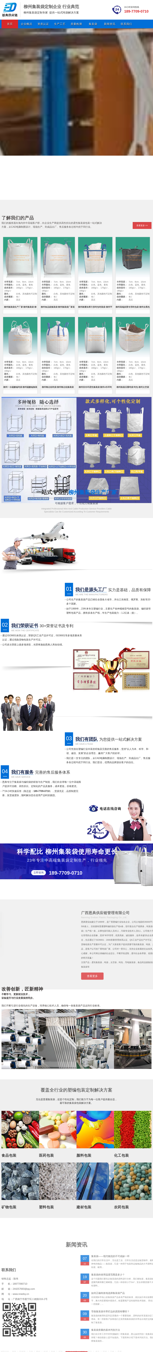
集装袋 (93, 23)
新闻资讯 (109, 23)
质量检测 (76, 23)
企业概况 (26, 23)
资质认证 (43, 23)
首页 (10, 23)
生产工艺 (59, 23)
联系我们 (126, 23)
